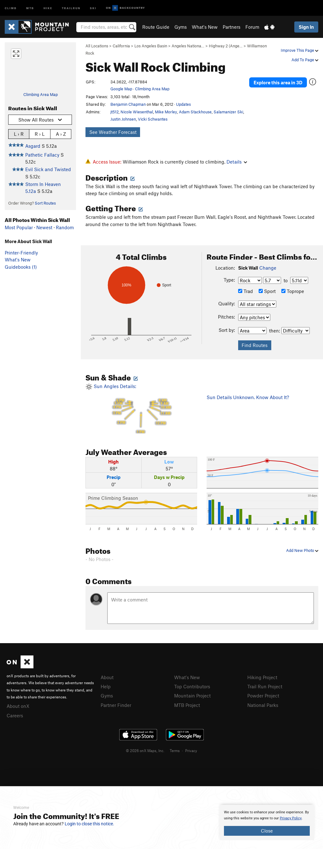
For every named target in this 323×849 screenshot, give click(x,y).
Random (65, 227)
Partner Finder (116, 705)
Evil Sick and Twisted (48, 169)
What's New (205, 27)
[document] (267, 822)
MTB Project (187, 705)
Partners (231, 27)
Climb (11, 8)
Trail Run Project (264, 686)
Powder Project (263, 695)
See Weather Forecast (113, 132)
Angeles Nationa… (188, 45)
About (107, 677)
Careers (15, 715)
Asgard (32, 146)
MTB (30, 8)
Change (267, 268)
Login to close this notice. (89, 823)
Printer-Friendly (21, 252)
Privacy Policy (291, 818)
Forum (252, 27)
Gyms (180, 27)
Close (267, 831)
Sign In (306, 27)
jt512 (114, 111)
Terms (175, 750)
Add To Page (304, 59)
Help (106, 686)
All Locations (96, 45)
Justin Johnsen (123, 119)
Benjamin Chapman (128, 104)
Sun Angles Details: (141, 408)
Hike (48, 8)
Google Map (121, 88)
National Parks (262, 705)
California (121, 45)
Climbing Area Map (40, 94)
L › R (19, 134)
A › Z (61, 134)
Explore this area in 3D (278, 82)
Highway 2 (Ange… (226, 45)
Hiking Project (262, 677)
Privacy (191, 750)
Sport (267, 291)
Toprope (292, 291)
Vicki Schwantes (152, 119)
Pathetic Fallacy (42, 155)
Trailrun (71, 8)
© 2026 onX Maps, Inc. (145, 750)
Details (236, 161)
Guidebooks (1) (21, 267)
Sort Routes (45, 203)
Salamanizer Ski (228, 111)
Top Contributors (192, 686)
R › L (39, 134)
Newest (44, 227)
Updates (183, 104)
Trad (245, 291)
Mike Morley (166, 111)
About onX (18, 706)
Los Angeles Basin (150, 45)
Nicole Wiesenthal (136, 111)
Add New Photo (302, 550)
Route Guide (155, 27)
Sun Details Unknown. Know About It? (248, 397)
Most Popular (19, 227)
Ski (93, 8)
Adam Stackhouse (195, 111)
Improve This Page (299, 50)
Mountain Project (192, 695)
